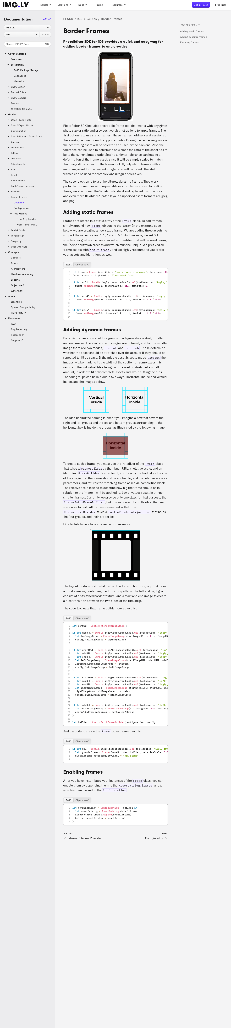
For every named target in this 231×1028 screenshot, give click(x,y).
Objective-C (18, 285)
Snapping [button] (14, 241)
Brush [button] (12, 175)
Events (15, 263)
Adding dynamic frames (193, 36)
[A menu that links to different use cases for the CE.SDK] (64, 5)
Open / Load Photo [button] (19, 119)
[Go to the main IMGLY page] (16, 5)
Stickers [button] (13, 191)
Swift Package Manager (26, 70)
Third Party (19, 312)
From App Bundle (26, 219)
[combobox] (27, 27)
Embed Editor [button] (16, 92)
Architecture (18, 268)
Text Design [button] (15, 235)
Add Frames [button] (18, 213)
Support (17, 340)
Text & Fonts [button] (16, 230)
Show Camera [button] (16, 97)
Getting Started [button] (15, 53)
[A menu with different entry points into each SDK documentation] (82, 5)
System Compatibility (23, 307)
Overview (16, 59)
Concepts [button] (11, 252)
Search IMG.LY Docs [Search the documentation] (27, 44)
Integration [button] (15, 64)
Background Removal (23, 186)
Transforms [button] (15, 147)
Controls (16, 257)
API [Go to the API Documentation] (47, 19)
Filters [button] (12, 153)
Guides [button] (10, 114)
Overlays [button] (14, 158)
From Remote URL (26, 224)
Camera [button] (13, 141)
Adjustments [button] (16, 164)
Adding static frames (192, 31)
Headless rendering (22, 274)
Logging (15, 279)
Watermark (17, 290)
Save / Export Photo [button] (20, 125)
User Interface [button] (17, 246)
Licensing (16, 301)
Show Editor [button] (16, 86)
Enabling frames (189, 42)
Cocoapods (20, 75)
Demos (15, 103)
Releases (18, 334)
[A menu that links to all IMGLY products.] (44, 5)
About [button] (9, 296)
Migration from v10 (21, 108)
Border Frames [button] (17, 197)
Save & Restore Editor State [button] (24, 136)
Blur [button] (11, 169)
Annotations (18, 180)
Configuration (18, 130)
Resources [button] (12, 318)
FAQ (13, 323)
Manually (19, 81)
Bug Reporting (19, 329)
